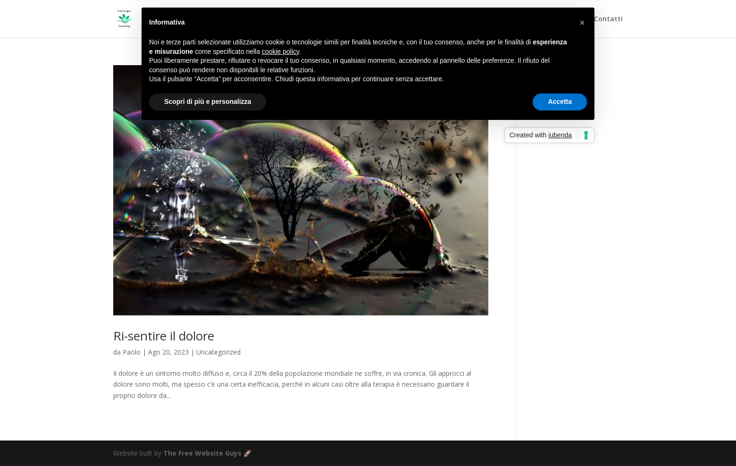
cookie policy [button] (280, 51)
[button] (582, 22)
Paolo (132, 351)
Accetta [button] (560, 101)
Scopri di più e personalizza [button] (207, 101)
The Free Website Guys (202, 453)
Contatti (608, 19)
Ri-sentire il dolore (163, 335)
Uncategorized (218, 351)
